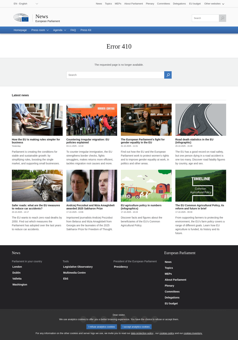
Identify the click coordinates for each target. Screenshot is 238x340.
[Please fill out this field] (209, 18)
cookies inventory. (193, 335)
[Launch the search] (222, 18)
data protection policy (142, 335)
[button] (214, 3)
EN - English (20, 3)
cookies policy (166, 335)
